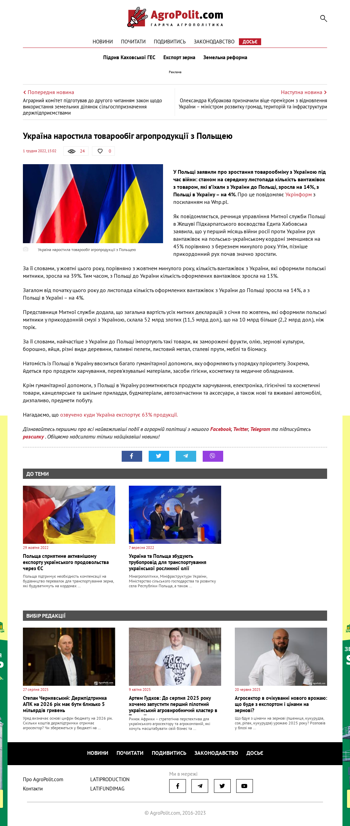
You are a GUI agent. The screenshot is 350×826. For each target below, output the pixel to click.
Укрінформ (298, 194)
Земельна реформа (225, 57)
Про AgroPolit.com (43, 779)
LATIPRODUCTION (110, 779)
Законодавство (214, 41)
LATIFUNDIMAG (107, 788)
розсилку (34, 436)
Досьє (250, 42)
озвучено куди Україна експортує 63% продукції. (118, 414)
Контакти (33, 788)
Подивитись (170, 41)
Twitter (240, 428)
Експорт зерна (179, 57)
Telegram (260, 428)
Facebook (220, 428)
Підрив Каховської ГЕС (129, 57)
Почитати (133, 41)
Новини (103, 41)
